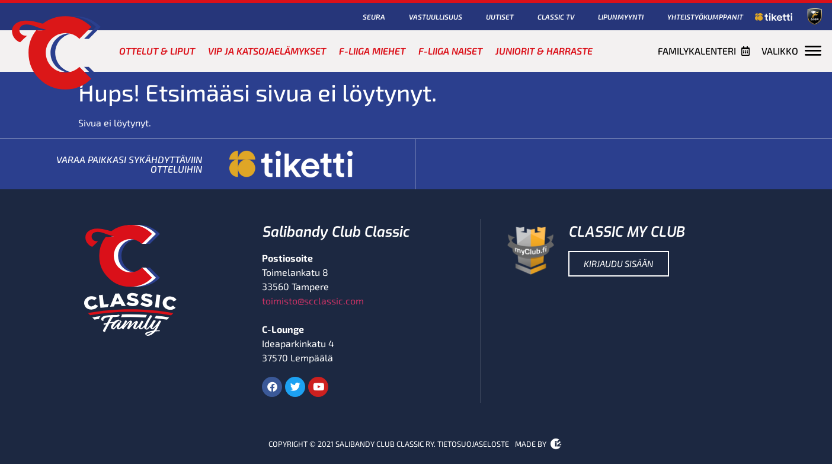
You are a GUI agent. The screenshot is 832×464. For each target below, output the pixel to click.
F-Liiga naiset (450, 50)
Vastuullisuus (435, 16)
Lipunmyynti (621, 16)
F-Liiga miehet (372, 50)
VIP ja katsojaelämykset (267, 50)
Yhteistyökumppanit (705, 16)
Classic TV (555, 16)
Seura (374, 16)
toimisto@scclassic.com (313, 300)
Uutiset (500, 16)
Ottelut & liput (157, 50)
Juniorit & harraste (544, 50)
